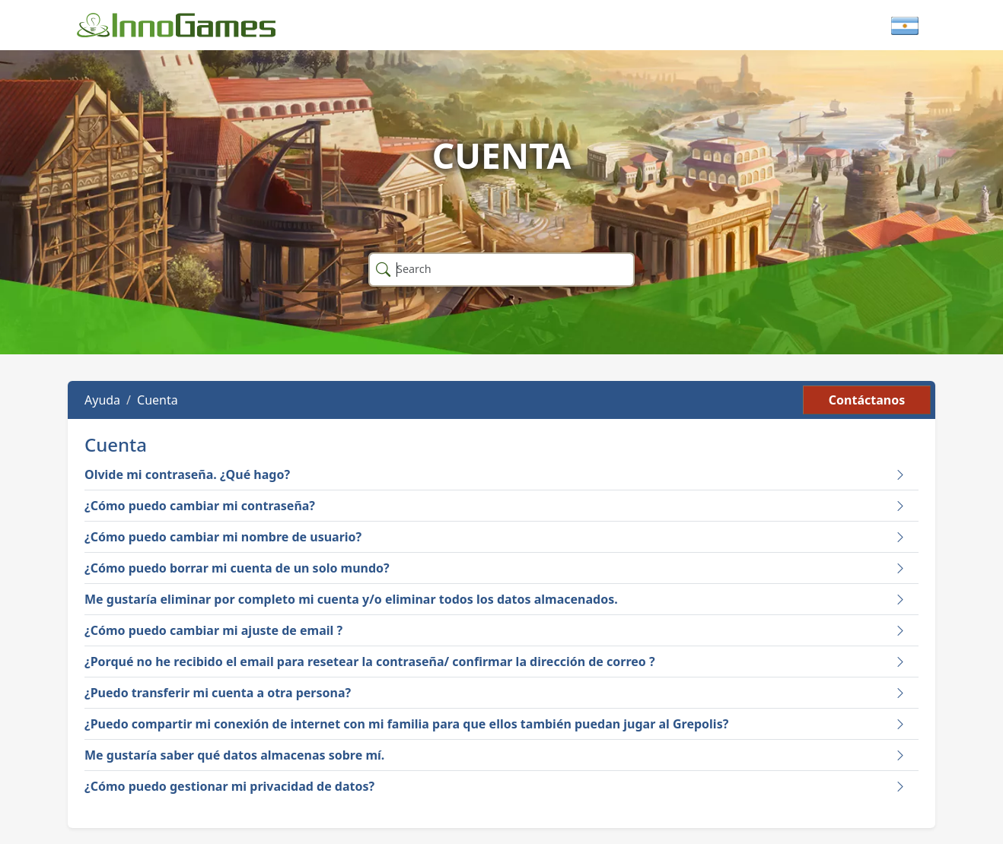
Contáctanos (867, 400)
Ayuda (102, 400)
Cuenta (157, 400)
